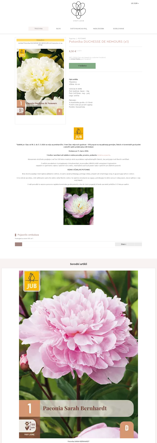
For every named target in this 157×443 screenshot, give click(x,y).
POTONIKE (82, 38)
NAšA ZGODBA (98, 28)
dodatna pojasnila (103, 155)
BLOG (58, 28)
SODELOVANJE (118, 28)
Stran (121, 244)
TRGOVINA (38, 28)
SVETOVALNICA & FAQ (78, 28)
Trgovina (72, 38)
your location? (80, 59)
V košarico (82, 66)
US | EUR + (135, 3)
